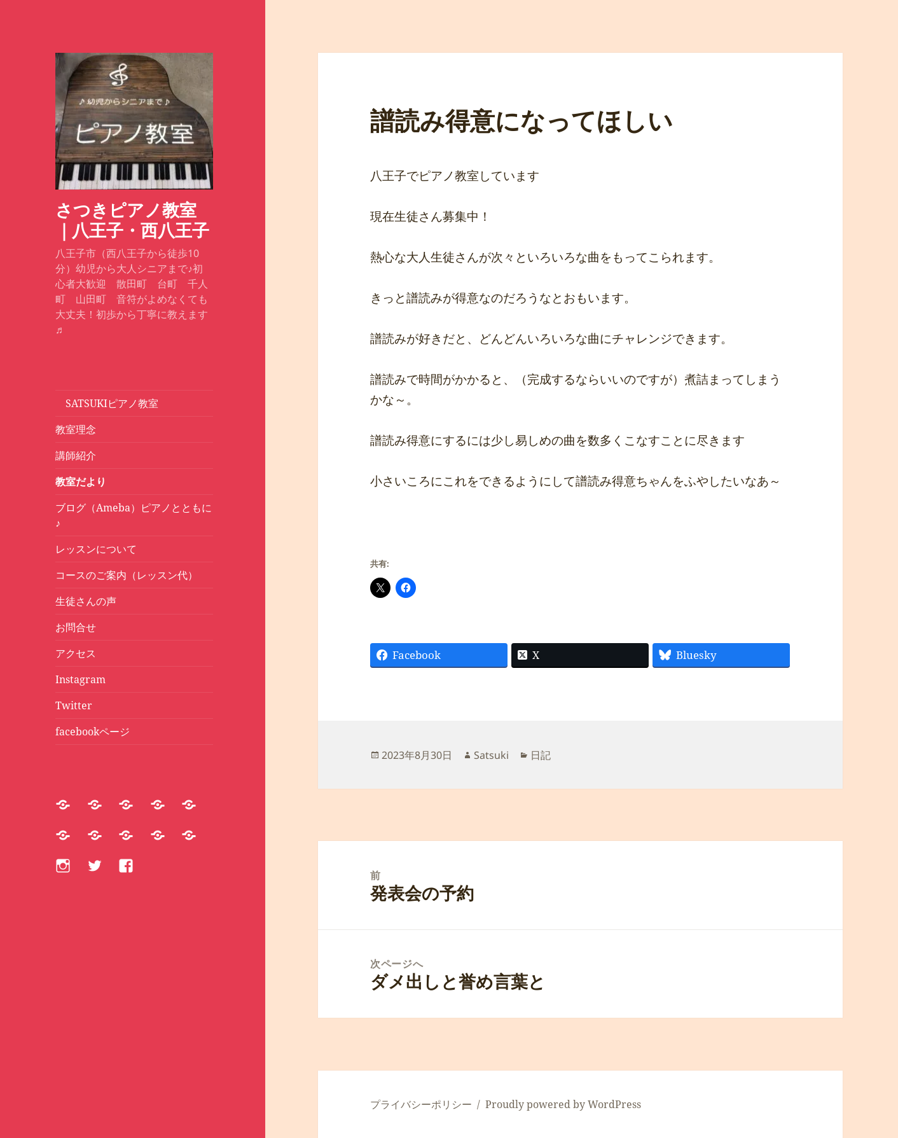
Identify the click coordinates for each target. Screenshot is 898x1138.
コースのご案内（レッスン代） (126, 575)
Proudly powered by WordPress (563, 1104)
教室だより (80, 482)
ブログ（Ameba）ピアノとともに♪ (133, 515)
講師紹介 (75, 455)
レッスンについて (101, 549)
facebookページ (92, 732)
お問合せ (75, 627)
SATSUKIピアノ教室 (106, 403)
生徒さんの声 (85, 601)
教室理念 (75, 429)
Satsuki (491, 755)
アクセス (75, 653)
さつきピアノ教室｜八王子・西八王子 (132, 220)
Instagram (80, 679)
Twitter (73, 705)
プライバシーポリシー (421, 1104)
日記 (540, 755)
